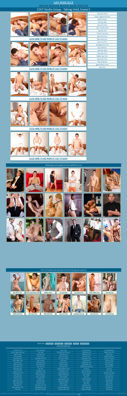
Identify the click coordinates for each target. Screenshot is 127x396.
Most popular (54, 6)
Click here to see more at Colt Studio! (48, 39)
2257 (79, 394)
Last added (43, 6)
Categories (64, 6)
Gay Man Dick (63, 2)
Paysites (73, 6)
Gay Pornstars (82, 6)
